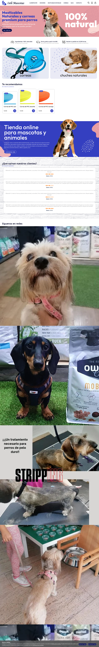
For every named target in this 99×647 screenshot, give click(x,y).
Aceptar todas (82, 644)
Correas (25, 75)
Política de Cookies (56, 643)
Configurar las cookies (38, 645)
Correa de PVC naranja (48, 107)
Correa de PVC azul (10, 107)
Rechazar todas (92, 644)
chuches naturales (73, 75)
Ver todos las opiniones (8, 166)
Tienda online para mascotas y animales (25, 133)
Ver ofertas (7, 30)
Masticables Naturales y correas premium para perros (19, 16)
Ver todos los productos (8, 86)
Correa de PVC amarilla (28, 107)
